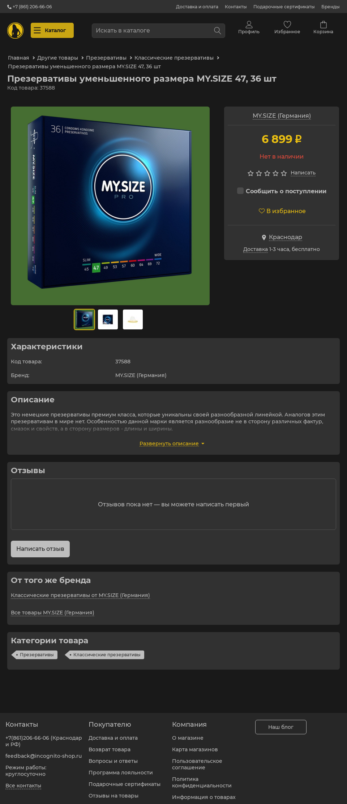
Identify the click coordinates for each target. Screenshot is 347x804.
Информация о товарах (204, 793)
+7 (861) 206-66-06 (29, 6)
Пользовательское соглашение (197, 759)
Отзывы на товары (113, 791)
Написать (303, 168)
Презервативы (37, 649)
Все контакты (23, 781)
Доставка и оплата (197, 6)
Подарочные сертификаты (284, 6)
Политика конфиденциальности (202, 777)
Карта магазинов (195, 745)
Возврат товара (109, 745)
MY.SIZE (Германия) (282, 110)
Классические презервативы (107, 649)
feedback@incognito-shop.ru (43, 751)
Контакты (236, 6)
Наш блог (281, 722)
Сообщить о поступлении (281, 186)
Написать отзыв (40, 543)
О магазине (188, 733)
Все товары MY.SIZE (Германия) (52, 607)
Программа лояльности (121, 768)
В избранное (282, 206)
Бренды (330, 6)
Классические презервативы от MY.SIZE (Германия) (80, 590)
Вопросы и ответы (113, 756)
